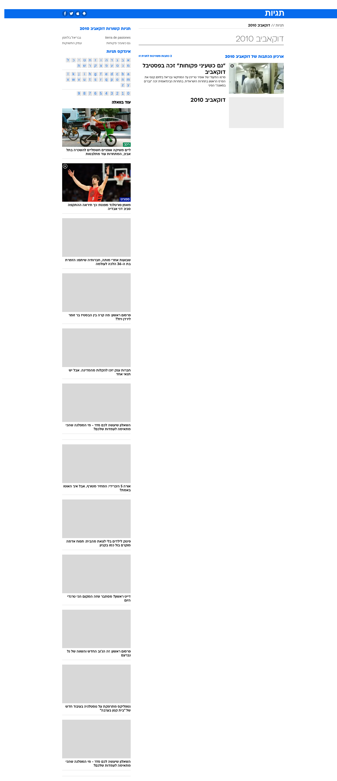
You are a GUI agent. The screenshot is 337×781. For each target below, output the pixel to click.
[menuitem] (255, 4)
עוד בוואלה (116, 103)
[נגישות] (6, 5)
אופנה (107, 4)
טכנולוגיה (124, 4)
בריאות (157, 4)
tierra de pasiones (113, 37)
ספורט (242, 4)
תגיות (275, 25)
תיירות (141, 4)
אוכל (171, 4)
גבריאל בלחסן (67, 37)
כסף (183, 4)
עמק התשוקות (68, 43)
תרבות (210, 4)
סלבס (196, 4)
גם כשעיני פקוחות (114, 43)
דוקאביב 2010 (255, 25)
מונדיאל (227, 4)
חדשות (258, 4)
